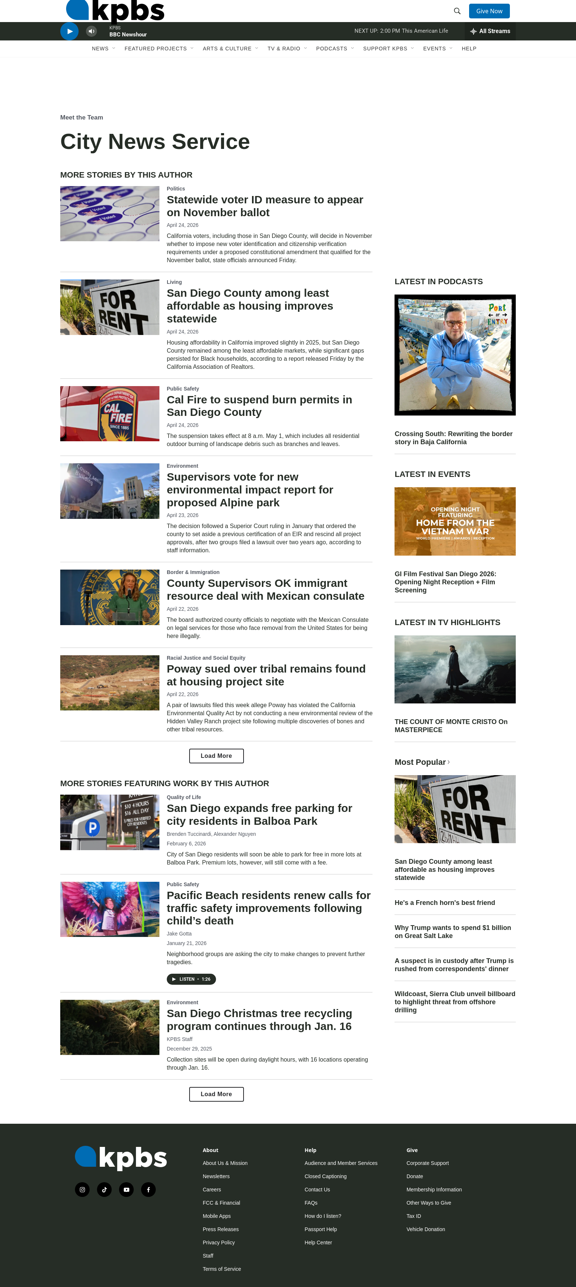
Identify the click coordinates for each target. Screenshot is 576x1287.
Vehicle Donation (426, 1229)
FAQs (311, 1203)
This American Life (425, 53)
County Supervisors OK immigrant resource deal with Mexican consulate (266, 589)
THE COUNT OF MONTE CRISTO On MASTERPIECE (451, 726)
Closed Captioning (325, 1176)
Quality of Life (184, 797)
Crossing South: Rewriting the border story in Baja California (453, 438)
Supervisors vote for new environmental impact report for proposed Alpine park (250, 490)
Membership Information (434, 1189)
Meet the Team (81, 117)
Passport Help (321, 1229)
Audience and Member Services (341, 1163)
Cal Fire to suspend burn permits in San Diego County (259, 405)
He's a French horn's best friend (445, 902)
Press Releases (221, 1229)
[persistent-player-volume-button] (91, 53)
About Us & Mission (225, 1163)
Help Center (318, 1242)
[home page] (109, 19)
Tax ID (414, 1216)
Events (434, 76)
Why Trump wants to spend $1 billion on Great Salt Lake (453, 932)
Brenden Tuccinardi (189, 834)
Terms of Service (222, 1269)
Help (469, 76)
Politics (176, 189)
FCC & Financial (221, 1203)
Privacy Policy (219, 1242)
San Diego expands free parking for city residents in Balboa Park (259, 814)
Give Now (493, 19)
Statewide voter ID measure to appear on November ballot (265, 205)
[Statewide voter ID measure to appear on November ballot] (109, 213)
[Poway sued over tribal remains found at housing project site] (109, 682)
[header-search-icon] (460, 19)
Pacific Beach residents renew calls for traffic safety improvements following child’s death (269, 908)
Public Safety (183, 389)
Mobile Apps (217, 1216)
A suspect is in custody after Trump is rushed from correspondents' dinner (454, 965)
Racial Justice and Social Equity (206, 658)
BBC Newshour (128, 56)
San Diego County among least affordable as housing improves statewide (250, 306)
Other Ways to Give (429, 1203)
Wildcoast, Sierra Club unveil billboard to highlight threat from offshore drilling (455, 1002)
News (100, 76)
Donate (415, 1176)
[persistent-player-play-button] (69, 53)
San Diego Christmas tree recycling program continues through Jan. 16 (259, 1019)
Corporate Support (428, 1163)
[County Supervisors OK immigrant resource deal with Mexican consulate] (109, 597)
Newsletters (216, 1176)
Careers (212, 1189)
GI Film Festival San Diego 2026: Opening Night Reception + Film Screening (445, 582)
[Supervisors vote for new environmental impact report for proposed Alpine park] (109, 490)
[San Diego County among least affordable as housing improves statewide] (109, 307)
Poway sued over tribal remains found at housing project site (266, 675)
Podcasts (332, 76)
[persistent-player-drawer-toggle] (490, 53)
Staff (208, 1256)
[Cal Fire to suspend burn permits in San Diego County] (109, 413)
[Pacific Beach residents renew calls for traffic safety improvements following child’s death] (109, 909)
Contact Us (317, 1189)
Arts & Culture (227, 76)
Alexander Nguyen (235, 834)
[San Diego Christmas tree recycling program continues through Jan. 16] (109, 1027)
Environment (182, 466)
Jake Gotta (179, 934)
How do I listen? (323, 1216)
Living (174, 282)
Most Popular (423, 762)
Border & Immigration (193, 572)
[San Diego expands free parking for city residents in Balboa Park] (109, 822)
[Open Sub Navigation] (114, 76)
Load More (216, 756)
